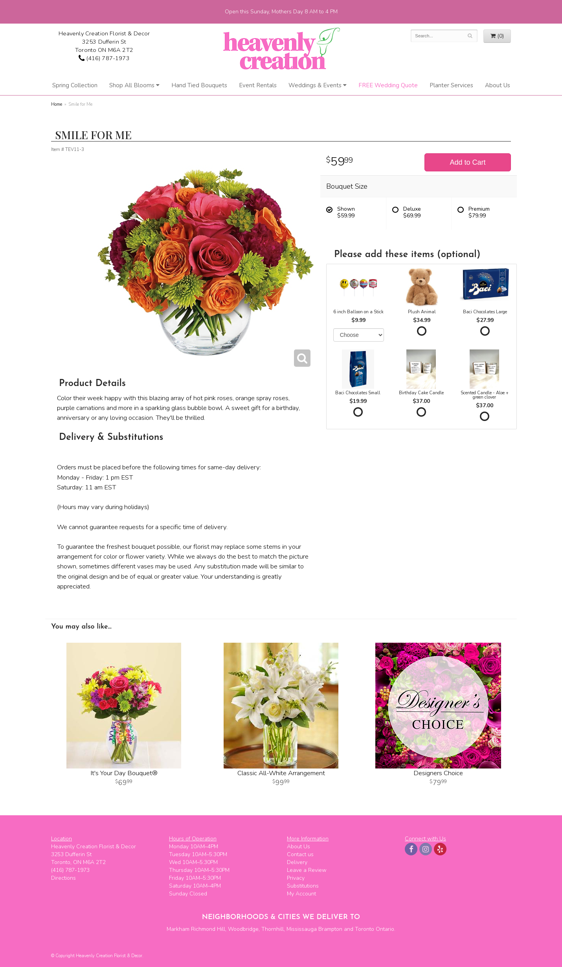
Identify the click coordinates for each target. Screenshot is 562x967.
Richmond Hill (208, 929)
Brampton (330, 929)
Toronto (364, 929)
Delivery (297, 862)
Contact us (300, 854)
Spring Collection (74, 85)
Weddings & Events (315, 85)
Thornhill (272, 929)
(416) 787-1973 (104, 58)
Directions (63, 878)
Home (56, 104)
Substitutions (303, 886)
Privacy (296, 878)
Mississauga (302, 929)
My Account (301, 893)
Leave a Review (307, 870)
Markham (178, 929)
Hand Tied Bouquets (199, 85)
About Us (497, 85)
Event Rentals (258, 85)
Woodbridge (243, 929)
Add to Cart (467, 162)
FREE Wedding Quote (388, 85)
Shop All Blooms (131, 85)
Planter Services (451, 85)
